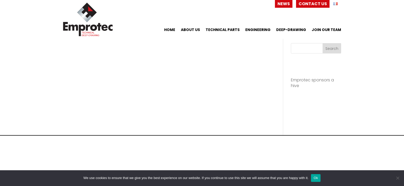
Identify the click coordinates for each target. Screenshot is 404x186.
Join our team (326, 30)
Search (331, 48)
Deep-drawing (291, 30)
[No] (397, 178)
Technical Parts (223, 30)
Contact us (313, 4)
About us (190, 30)
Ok (316, 178)
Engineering (258, 30)
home (169, 30)
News (283, 4)
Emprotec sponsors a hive (312, 83)
